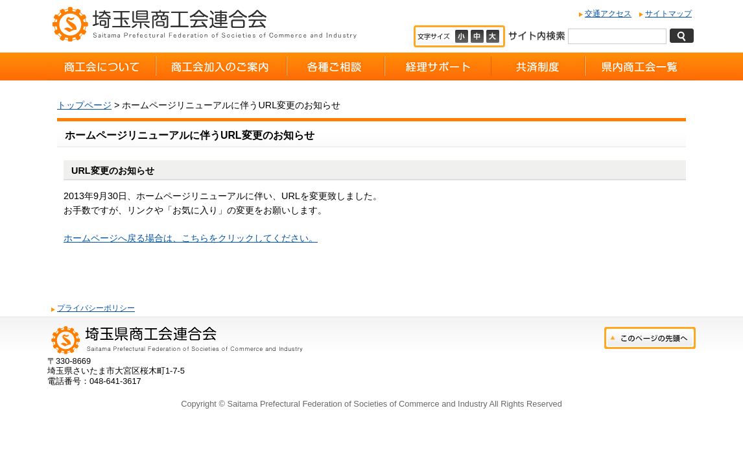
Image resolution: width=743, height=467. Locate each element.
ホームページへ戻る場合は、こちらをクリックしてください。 (191, 238)
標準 (478, 36)
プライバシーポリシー (96, 308)
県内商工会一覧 (640, 66)
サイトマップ (668, 13)
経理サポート (437, 66)
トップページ (84, 105)
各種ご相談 (335, 66)
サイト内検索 (536, 35)
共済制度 (538, 66)
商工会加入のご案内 (221, 66)
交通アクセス (608, 13)
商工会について (101, 66)
